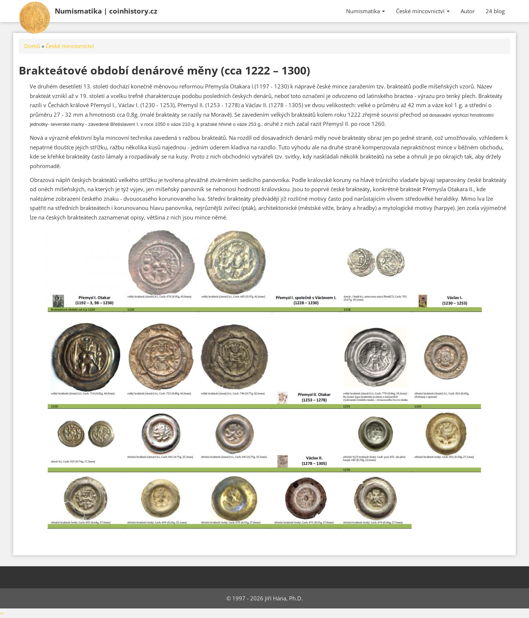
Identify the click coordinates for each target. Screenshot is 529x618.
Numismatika (106, 11)
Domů (32, 46)
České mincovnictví (423, 11)
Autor (468, 11)
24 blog (495, 11)
